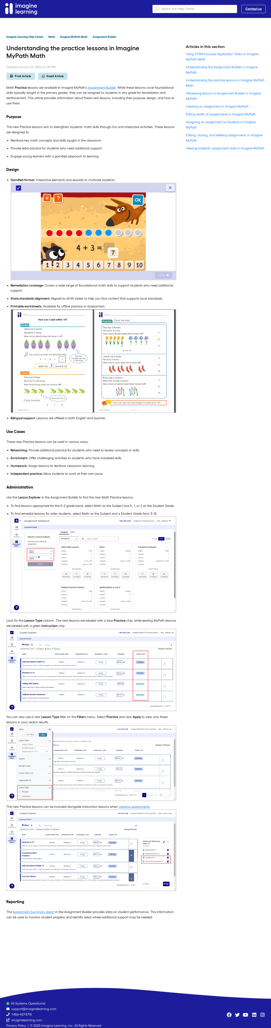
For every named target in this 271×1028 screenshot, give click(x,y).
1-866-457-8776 (21, 1014)
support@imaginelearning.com (33, 1009)
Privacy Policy (16, 1025)
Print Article (20, 76)
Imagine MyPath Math (73, 36)
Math (51, 36)
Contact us (253, 9)
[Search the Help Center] (194, 9)
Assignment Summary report (33, 912)
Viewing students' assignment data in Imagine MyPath (225, 148)
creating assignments (134, 806)
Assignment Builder (104, 36)
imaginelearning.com (26, 1020)
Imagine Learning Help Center (24, 36)
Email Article (53, 76)
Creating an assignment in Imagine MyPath (217, 106)
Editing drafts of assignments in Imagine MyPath (221, 114)
